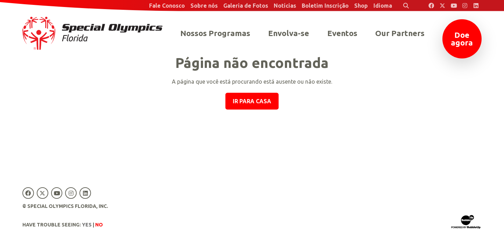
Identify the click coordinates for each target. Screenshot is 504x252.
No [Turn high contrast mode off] (99, 224)
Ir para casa (252, 101)
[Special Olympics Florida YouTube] (453, 5)
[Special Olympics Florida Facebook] (431, 5)
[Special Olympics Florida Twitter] (442, 5)
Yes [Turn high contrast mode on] (87, 224)
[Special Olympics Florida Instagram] (464, 5)
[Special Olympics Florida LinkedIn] (476, 5)
